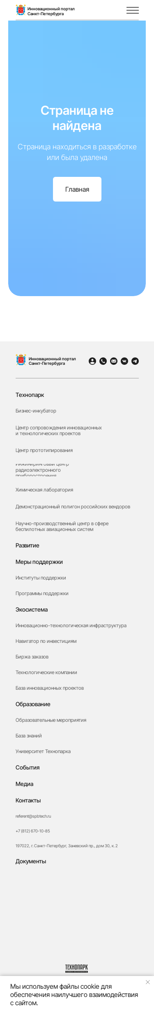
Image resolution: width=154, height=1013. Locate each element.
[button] (77, 914)
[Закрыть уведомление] (148, 982)
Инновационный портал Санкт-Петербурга (52, 361)
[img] (116, 10)
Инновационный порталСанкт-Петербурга (51, 11)
